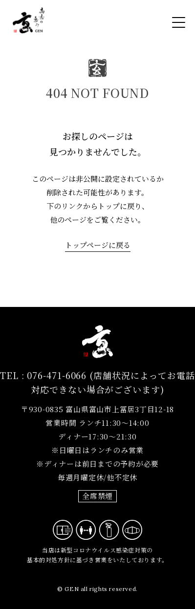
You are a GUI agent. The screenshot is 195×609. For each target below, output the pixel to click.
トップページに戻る (97, 245)
